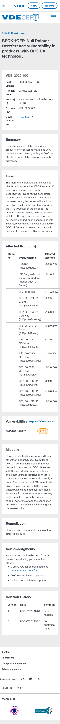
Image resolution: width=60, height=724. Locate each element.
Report (49, 5)
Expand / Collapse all (41, 421)
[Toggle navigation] (53, 16)
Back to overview (14, 32)
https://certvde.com (22, 570)
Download (25, 116)
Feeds (20, 5)
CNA (34, 5)
